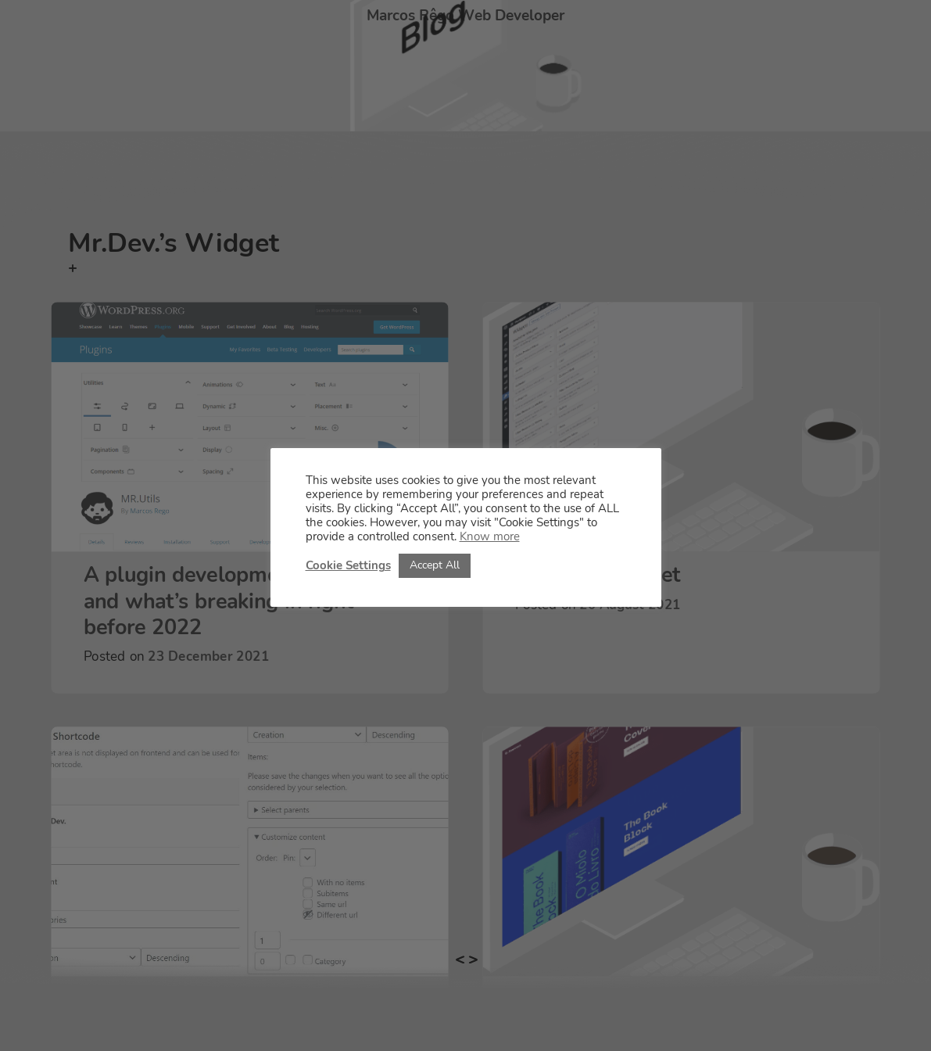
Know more (490, 536)
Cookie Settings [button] (348, 565)
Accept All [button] (435, 565)
